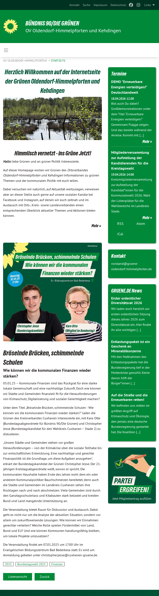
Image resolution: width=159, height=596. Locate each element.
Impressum (100, 5)
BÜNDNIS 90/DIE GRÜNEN (54, 23)
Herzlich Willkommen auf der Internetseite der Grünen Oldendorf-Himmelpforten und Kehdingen (53, 81)
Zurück (44, 576)
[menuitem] (75, 5)
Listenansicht (17, 576)
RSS (120, 222)
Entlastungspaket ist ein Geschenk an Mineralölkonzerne (130, 345)
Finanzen (57, 564)
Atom (140, 222)
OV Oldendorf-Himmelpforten (25, 60)
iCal (120, 232)
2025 (8, 564)
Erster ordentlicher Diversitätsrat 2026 (126, 299)
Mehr (95, 225)
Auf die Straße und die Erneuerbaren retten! (129, 396)
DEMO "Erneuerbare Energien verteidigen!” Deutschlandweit (129, 86)
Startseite (58, 60)
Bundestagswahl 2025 (31, 564)
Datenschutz (118, 5)
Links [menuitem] (147, 5)
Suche (86, 5)
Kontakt (75, 5)
